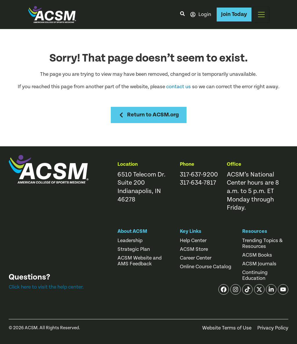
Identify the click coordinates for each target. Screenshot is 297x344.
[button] (261, 14)
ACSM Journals (259, 264)
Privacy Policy (272, 328)
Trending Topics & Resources (262, 243)
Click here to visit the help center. (46, 287)
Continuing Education (255, 275)
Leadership (129, 241)
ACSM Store (194, 249)
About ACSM (132, 231)
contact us (178, 87)
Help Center (193, 241)
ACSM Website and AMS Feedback (139, 261)
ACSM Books (257, 255)
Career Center (195, 258)
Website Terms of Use (226, 328)
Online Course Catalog (205, 267)
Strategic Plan (133, 249)
